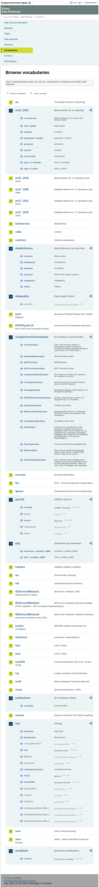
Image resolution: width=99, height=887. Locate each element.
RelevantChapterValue (35, 460)
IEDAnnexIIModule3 (27, 603)
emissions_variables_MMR (37, 551)
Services (8, 56)
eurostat (20, 474)
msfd (18, 681)
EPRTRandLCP (24, 325)
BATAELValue (30, 362)
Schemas (8, 44)
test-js (27, 775)
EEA (17, 2)
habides (20, 567)
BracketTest (30, 737)
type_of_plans (31, 168)
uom (18, 831)
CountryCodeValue (33, 382)
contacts (28, 256)
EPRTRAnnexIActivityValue (37, 398)
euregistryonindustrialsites (31, 337)
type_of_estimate (32, 162)
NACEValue (29, 427)
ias (17, 575)
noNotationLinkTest (33, 769)
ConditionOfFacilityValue (36, 374)
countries (28, 706)
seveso (19, 715)
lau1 (17, 645)
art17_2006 (22, 189)
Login (75, 3)
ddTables (28, 268)
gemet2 (19, 499)
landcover (21, 637)
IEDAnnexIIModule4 (27, 614)
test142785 (29, 782)
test (17, 723)
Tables (7, 33)
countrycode (30, 118)
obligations (29, 280)
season (27, 150)
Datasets (8, 28)
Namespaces (10, 61)
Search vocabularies (18, 93)
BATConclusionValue (34, 368)
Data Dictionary (26, 17)
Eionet (16, 17)
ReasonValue (30, 450)
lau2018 (20, 662)
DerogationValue (32, 390)
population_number (33, 138)
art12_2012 (22, 110)
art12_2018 (22, 178)
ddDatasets (29, 262)
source (27, 520)
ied (17, 583)
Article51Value (31, 345)
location (28, 132)
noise (18, 689)
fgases (19, 491)
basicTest (28, 731)
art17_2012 (22, 200)
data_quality (30, 126)
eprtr (18, 314)
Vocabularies (10, 50)
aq (16, 102)
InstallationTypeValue (34, 421)
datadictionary (24, 248)
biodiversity (22, 223)
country (28, 858)
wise (18, 839)
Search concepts (40, 93)
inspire (19, 625)
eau (26, 750)
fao (17, 483)
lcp (17, 673)
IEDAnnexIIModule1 (27, 591)
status (27, 286)
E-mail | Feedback (12, 878)
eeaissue (28, 274)
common (20, 240)
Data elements (11, 39)
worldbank (21, 850)
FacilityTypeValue (32, 405)
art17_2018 (22, 212)
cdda (18, 232)
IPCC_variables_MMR (34, 557)
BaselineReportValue (34, 356)
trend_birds (29, 156)
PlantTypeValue (31, 444)
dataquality (22, 296)
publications (22, 698)
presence (28, 144)
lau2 (17, 653)
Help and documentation (15, 22)
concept (28, 507)
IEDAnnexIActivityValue (35, 411)
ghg (17, 543)
